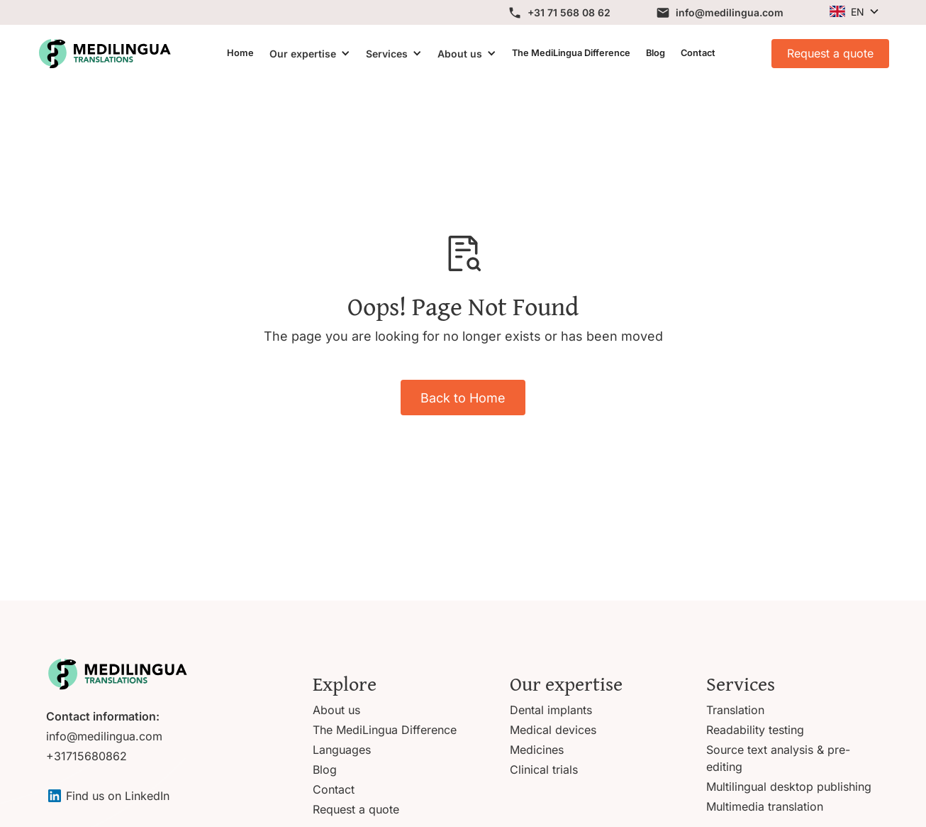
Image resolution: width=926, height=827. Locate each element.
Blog (655, 53)
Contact (698, 53)
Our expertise (302, 54)
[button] (854, 11)
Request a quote (830, 53)
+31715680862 (86, 756)
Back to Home (463, 397)
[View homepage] (104, 54)
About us (459, 54)
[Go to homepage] (117, 674)
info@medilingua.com (104, 736)
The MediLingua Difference (571, 53)
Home (240, 53)
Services (387, 54)
